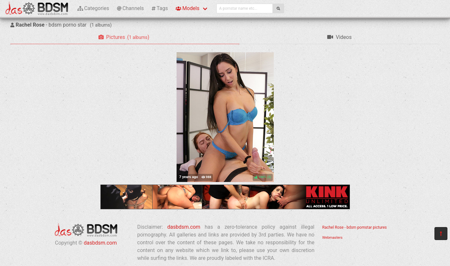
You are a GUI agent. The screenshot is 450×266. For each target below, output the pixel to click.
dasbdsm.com (100, 243)
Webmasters (332, 238)
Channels (130, 8)
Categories (93, 8)
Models (187, 8)
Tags (160, 8)
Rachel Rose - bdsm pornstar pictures (354, 227)
